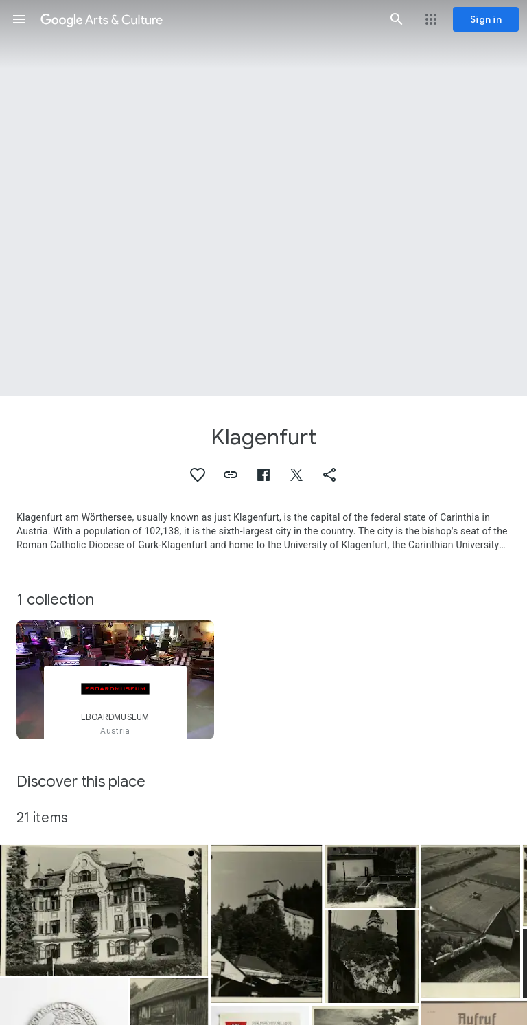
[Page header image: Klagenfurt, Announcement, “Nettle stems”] (263, 198)
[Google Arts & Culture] (207, 19)
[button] (19, 19)
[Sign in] (486, 19)
